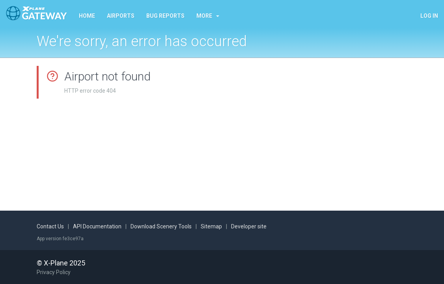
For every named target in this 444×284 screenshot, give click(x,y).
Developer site (249, 226)
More (207, 16)
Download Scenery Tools (161, 226)
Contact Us (50, 226)
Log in (429, 16)
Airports (120, 16)
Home (87, 16)
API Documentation (97, 226)
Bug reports (165, 16)
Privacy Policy (54, 272)
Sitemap (211, 226)
